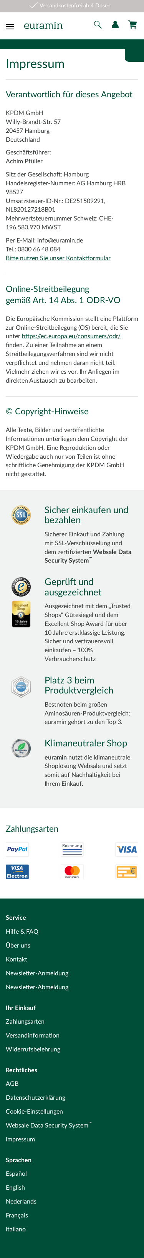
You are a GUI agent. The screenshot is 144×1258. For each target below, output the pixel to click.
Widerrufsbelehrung (33, 1049)
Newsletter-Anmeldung (37, 973)
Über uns (18, 946)
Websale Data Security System (49, 1125)
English (15, 1188)
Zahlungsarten (25, 1022)
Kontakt (16, 959)
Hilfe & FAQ (22, 932)
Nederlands (21, 1202)
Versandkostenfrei (61, 5)
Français (17, 1215)
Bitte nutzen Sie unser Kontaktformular (58, 258)
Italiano (16, 1229)
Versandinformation (33, 1036)
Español (16, 1174)
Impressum (20, 1139)
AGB (12, 1084)
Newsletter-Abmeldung (37, 987)
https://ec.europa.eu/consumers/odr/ (71, 336)
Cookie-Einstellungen (34, 1112)
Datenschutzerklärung (35, 1098)
